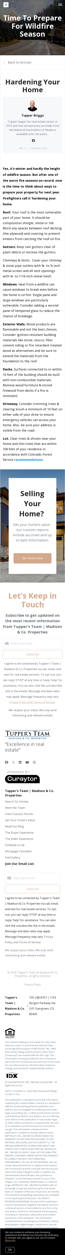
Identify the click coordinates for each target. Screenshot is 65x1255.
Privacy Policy (32, 984)
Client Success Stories (19, 814)
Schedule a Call (14, 845)
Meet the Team (15, 808)
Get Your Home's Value (20, 820)
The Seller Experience (19, 839)
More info (10, 1240)
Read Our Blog (14, 826)
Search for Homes (16, 801)
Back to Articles (19, 62)
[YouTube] (27, 762)
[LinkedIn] (20, 762)
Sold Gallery (12, 857)
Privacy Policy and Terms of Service (32, 702)
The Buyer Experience (19, 832)
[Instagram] (34, 762)
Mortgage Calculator (18, 851)
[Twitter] (13, 762)
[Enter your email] (36, 643)
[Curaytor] (22, 782)
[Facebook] (6, 762)
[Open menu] (60, 5)
